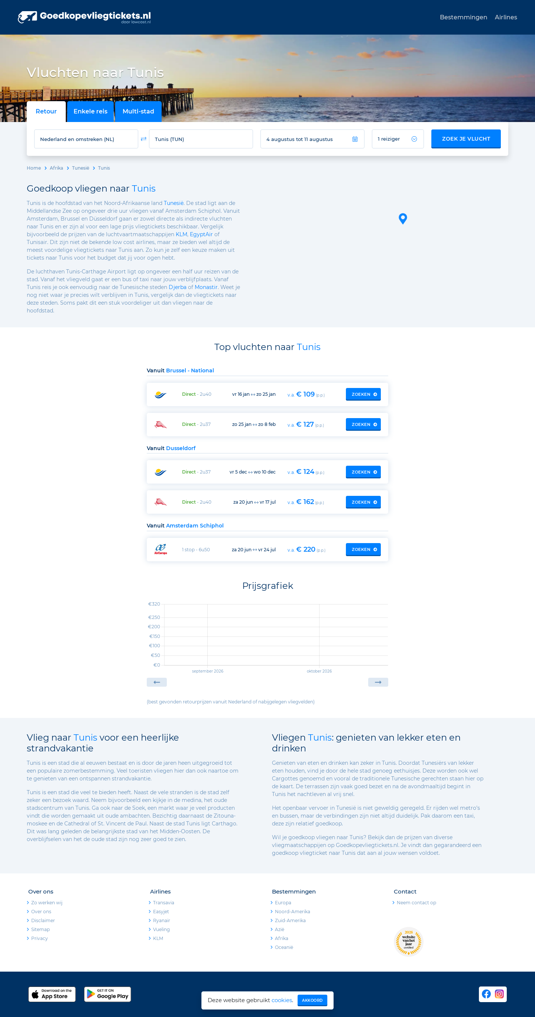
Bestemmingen (463, 17)
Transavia (163, 902)
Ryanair (161, 920)
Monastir (206, 287)
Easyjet (161, 911)
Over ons (41, 911)
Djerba (178, 287)
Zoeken (364, 394)
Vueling (161, 929)
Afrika (56, 168)
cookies (282, 1000)
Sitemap (40, 929)
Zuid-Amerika (290, 920)
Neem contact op (416, 902)
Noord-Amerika (292, 911)
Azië (279, 929)
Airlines (506, 17)
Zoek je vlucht (466, 138)
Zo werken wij (46, 902)
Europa (283, 902)
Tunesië (80, 168)
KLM (181, 234)
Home (34, 168)
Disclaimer (43, 920)
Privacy (39, 938)
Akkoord (312, 1000)
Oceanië (284, 947)
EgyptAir (201, 234)
